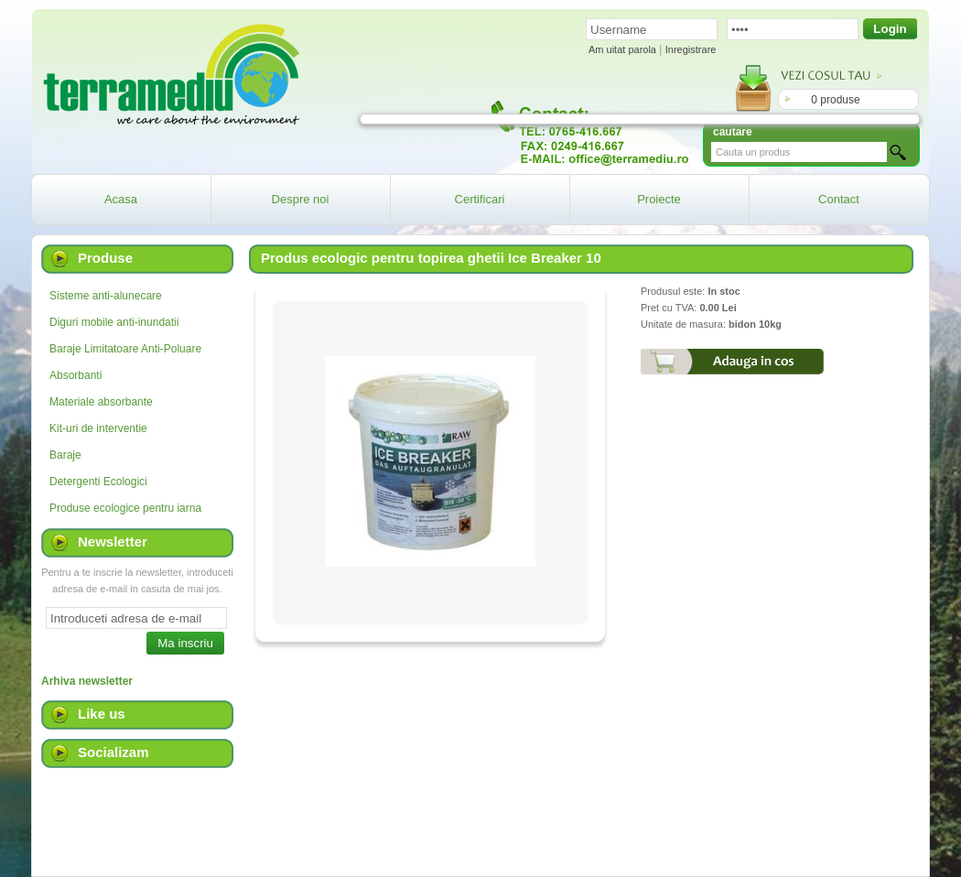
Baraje (65, 455)
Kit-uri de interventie (98, 428)
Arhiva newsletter (87, 681)
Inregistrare (691, 49)
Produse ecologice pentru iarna (125, 508)
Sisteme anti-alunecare (105, 295)
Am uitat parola (622, 49)
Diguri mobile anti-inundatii (113, 322)
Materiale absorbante (101, 401)
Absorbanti (75, 375)
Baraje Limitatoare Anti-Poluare (125, 348)
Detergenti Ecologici (98, 481)
